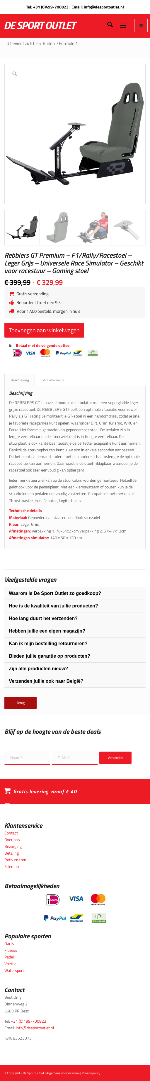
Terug (21, 702)
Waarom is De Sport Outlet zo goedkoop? (55, 593)
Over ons (12, 839)
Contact (11, 833)
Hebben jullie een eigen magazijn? (47, 630)
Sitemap (11, 866)
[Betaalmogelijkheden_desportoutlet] (75, 908)
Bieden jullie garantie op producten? (49, 656)
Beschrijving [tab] (20, 380)
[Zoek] (107, 25)
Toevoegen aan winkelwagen (44, 330)
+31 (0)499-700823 (51, 7)
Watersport (14, 970)
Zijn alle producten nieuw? (38, 668)
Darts (9, 943)
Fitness (10, 950)
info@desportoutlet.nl (104, 7)
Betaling (11, 853)
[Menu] (123, 25)
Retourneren (15, 860)
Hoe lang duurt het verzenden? (43, 618)
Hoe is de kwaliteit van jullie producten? (53, 605)
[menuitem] (107, 25)
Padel (9, 957)
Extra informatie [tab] (52, 380)
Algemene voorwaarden (63, 1073)
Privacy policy (91, 1073)
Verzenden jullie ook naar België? (46, 681)
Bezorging (13, 846)
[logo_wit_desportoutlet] (56, 25)
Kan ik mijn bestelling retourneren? (48, 643)
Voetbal (10, 963)
